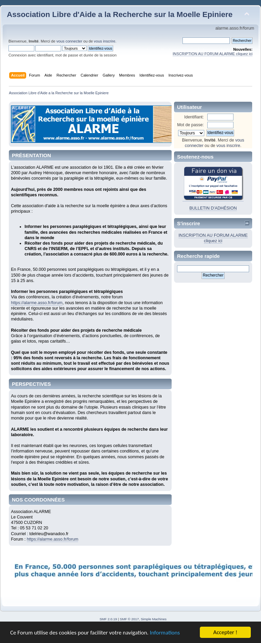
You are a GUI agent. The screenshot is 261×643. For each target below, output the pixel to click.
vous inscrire (104, 41)
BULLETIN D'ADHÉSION (213, 208)
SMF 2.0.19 (108, 619)
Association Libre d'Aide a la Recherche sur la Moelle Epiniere (119, 14)
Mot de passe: (190, 124)
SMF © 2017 (129, 619)
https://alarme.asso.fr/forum (37, 302)
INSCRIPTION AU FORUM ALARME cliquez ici (213, 54)
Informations (165, 633)
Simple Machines (154, 619)
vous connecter (69, 41)
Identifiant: (194, 117)
